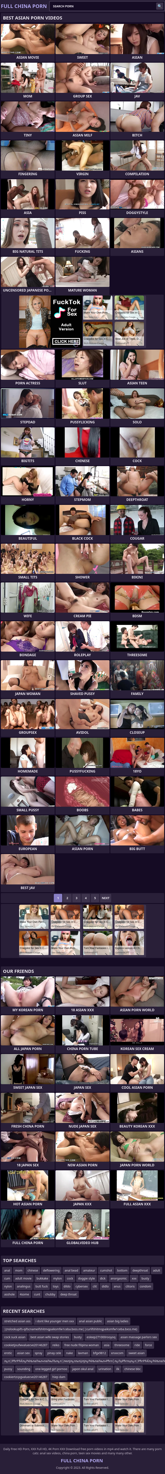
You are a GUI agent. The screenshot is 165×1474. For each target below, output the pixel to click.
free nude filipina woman (81, 1345)
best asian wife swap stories (49, 1337)
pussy (8, 1369)
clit (95, 1286)
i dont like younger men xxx (55, 1321)
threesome (121, 1345)
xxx (134, 1278)
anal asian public (90, 1321)
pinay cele (54, 1353)
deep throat (68, 1294)
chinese (33, 1270)
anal (7, 1270)
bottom (122, 1270)
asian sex (23, 1353)
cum (7, 1278)
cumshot (106, 1270)
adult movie (23, 1278)
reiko (55, 1345)
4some (24, 1294)
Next (106, 898)
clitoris (130, 1286)
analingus (23, 1286)
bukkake (42, 1278)
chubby (50, 1294)
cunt (37, 1294)
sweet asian (136, 1353)
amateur (89, 1270)
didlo (105, 1286)
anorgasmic (119, 1278)
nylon (8, 1286)
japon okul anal (83, 1369)
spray (38, 1353)
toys (55, 1286)
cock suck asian (14, 1337)
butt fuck (42, 1286)
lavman (83, 1353)
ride (137, 1345)
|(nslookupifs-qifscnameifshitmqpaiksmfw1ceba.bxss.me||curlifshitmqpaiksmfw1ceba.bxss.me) (70, 1329)
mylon (57, 1278)
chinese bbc (132, 1369)
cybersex (81, 1286)
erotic (8, 1353)
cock (70, 1278)
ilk (117, 1369)
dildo (67, 1286)
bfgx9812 (99, 1353)
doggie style (86, 1278)
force (148, 1345)
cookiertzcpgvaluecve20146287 (25, 1377)
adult (156, 1270)
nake (69, 1353)
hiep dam (58, 1377)
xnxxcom (117, 1353)
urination (105, 1369)
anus (117, 1286)
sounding (23, 1369)
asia (106, 1345)
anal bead (71, 1270)
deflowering (51, 1270)
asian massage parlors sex (138, 1337)
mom (18, 1270)
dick (102, 1278)
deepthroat (140, 1270)
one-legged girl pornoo (51, 1369)
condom (145, 1286)
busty (145, 1278)
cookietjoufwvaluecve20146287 (25, 1345)
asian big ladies (117, 1321)
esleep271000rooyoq (101, 1337)
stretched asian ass (17, 1321)
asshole (9, 1294)
